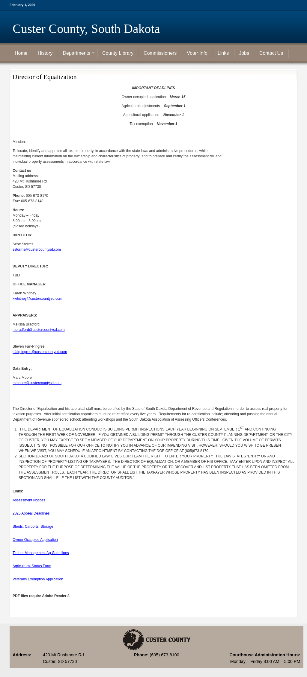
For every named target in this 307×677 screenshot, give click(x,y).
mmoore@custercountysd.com (37, 383)
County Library (117, 53)
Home (21, 53)
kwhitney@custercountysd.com (37, 298)
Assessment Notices (29, 500)
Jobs (244, 53)
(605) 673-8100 (164, 654)
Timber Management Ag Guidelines (41, 553)
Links (223, 53)
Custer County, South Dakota (86, 29)
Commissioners (160, 53)
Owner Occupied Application (35, 540)
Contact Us (271, 53)
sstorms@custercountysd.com (37, 249)
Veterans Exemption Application (38, 579)
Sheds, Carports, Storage (33, 526)
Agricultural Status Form (32, 566)
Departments (76, 54)
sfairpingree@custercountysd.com (40, 352)
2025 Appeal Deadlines (31, 513)
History (45, 53)
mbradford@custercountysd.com (39, 330)
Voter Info (197, 53)
